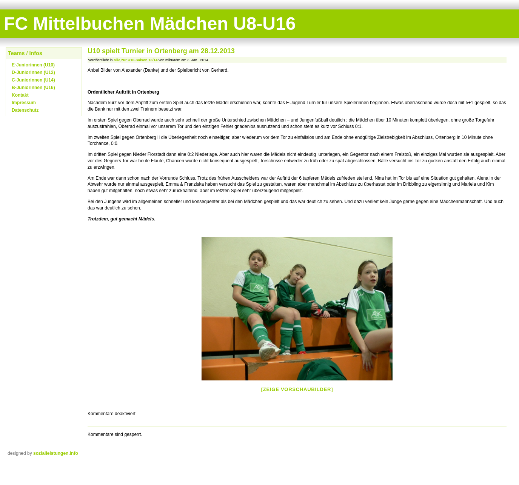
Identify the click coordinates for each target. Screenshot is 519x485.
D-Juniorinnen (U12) (33, 72)
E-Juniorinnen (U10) (33, 65)
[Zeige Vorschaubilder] (297, 389)
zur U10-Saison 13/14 (139, 60)
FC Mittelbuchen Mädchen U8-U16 (150, 24)
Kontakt (20, 95)
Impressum (24, 102)
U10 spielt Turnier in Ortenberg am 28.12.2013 (161, 51)
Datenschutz (25, 110)
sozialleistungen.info (55, 453)
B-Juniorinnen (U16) (33, 87)
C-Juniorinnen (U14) (33, 80)
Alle (117, 60)
